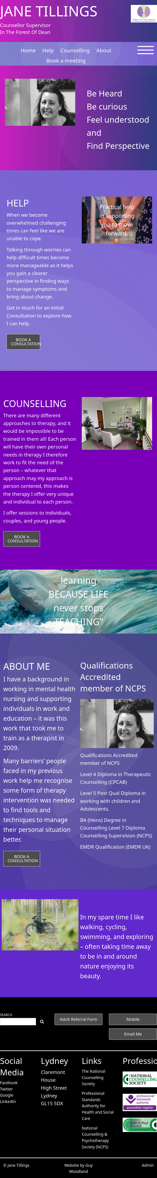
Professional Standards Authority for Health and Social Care (98, 1105)
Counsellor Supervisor (25, 25)
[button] (79, 1019)
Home (28, 50)
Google (6, 1095)
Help (48, 50)
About (103, 50)
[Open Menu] (145, 52)
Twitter (6, 1089)
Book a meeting (66, 60)
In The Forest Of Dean (25, 32)
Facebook (9, 1082)
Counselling (75, 50)
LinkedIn (8, 1101)
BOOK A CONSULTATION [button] (25, 342)
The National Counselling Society (93, 1077)
